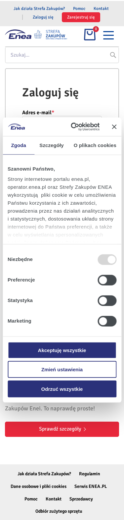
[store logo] (51, 34)
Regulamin (89, 474)
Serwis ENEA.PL (90, 486)
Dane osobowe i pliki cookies (38, 486)
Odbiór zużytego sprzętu (58, 511)
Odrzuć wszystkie (62, 388)
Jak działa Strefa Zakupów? (39, 8)
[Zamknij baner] (114, 127)
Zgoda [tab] (18, 145)
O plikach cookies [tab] (95, 145)
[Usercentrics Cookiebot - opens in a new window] (74, 127)
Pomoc (79, 8)
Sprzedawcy (81, 499)
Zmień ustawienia (62, 369)
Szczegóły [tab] (51, 145)
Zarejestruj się (81, 17)
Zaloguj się (43, 17)
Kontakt (101, 8)
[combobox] (62, 55)
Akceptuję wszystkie (62, 350)
